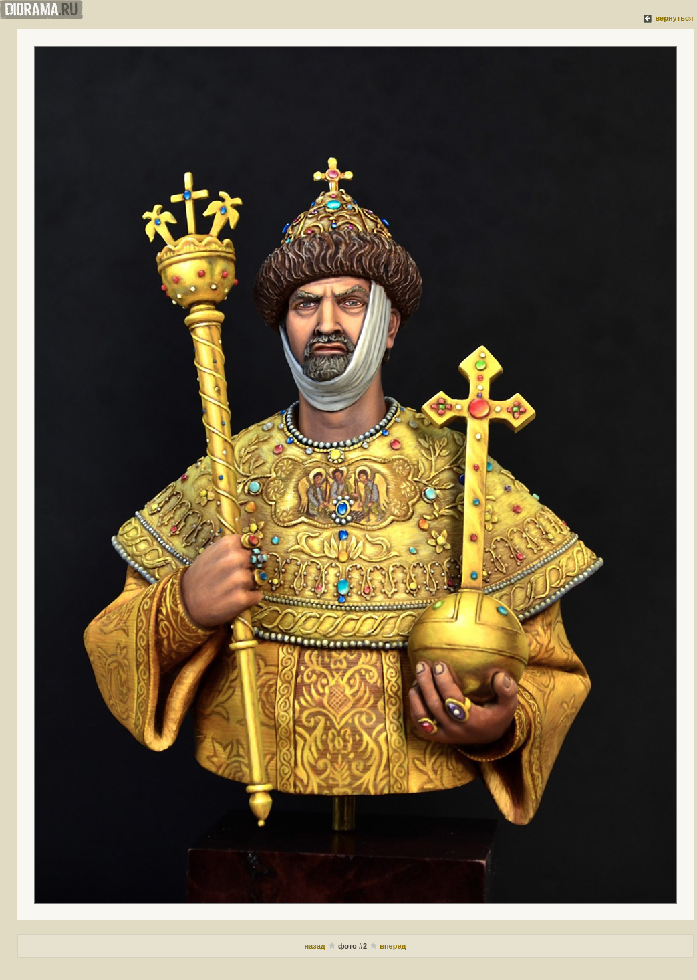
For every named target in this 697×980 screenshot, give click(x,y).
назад (315, 946)
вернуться (674, 18)
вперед (393, 946)
